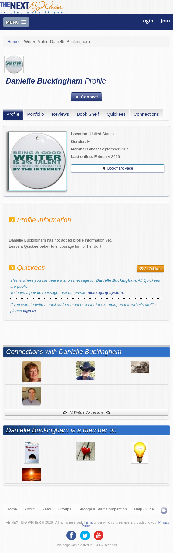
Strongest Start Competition (102, 509)
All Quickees (150, 268)
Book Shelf (88, 114)
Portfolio (35, 114)
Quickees (116, 114)
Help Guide (144, 509)
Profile (12, 114)
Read (46, 509)
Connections (146, 114)
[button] (86, 96)
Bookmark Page (117, 168)
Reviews (60, 114)
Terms (88, 522)
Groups (64, 509)
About (29, 509)
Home (13, 41)
